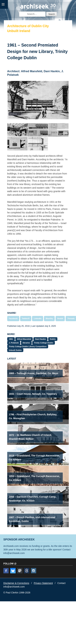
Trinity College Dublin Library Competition (27, 346)
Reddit (60, 318)
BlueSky (49, 318)
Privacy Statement (43, 583)
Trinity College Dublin (43, 343)
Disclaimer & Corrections (16, 583)
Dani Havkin (40, 339)
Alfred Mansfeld (24, 339)
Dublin (53, 339)
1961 (11, 339)
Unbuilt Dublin (15, 350)
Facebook (13, 318)
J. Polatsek (14, 343)
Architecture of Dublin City (28, 26)
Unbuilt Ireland (18, 31)
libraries (26, 343)
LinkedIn (37, 318)
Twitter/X (26, 318)
